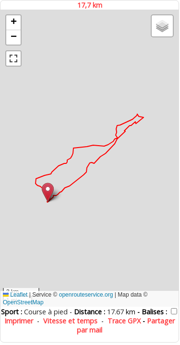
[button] (48, 192)
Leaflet (15, 294)
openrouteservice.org (86, 294)
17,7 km (89, 5)
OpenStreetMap (23, 302)
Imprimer (18, 320)
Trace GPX (124, 320)
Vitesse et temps (70, 320)
